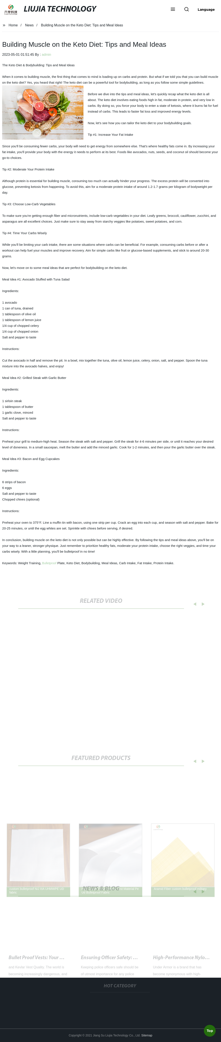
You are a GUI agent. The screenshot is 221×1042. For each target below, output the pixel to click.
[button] (172, 10)
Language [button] (206, 9)
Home (13, 25)
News (29, 25)
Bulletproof (49, 563)
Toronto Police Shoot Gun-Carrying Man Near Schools (139, 960)
